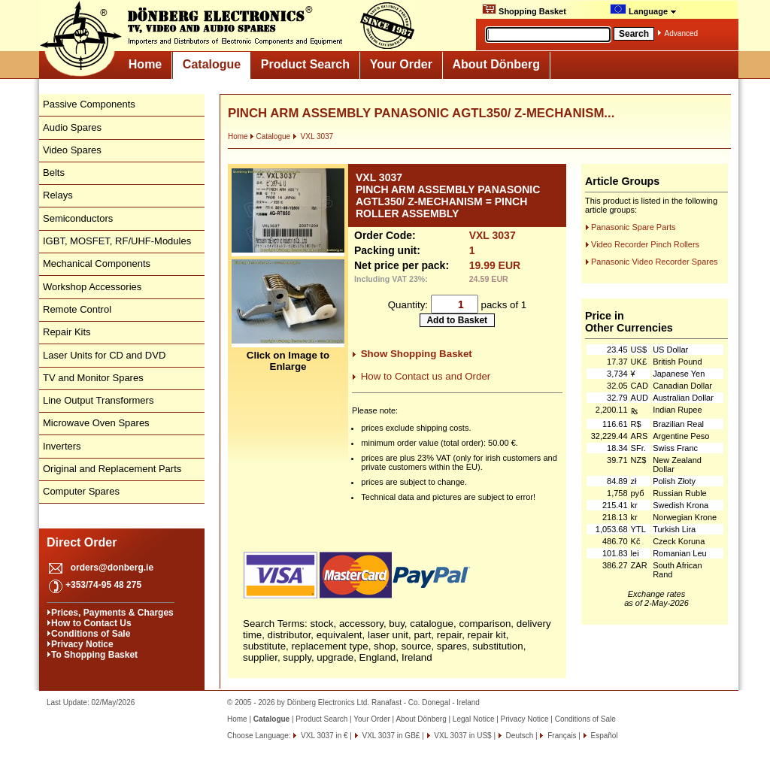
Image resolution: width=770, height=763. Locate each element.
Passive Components (89, 104)
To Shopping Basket (94, 654)
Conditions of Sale (90, 633)
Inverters (62, 446)
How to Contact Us (91, 623)
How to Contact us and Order (426, 376)
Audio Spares (72, 127)
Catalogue (212, 64)
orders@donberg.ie (112, 567)
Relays (58, 195)
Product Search (305, 64)
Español (603, 735)
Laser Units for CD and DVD (104, 355)
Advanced (681, 33)
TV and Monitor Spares (93, 377)
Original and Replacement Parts (112, 468)
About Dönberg (496, 64)
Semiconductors (78, 218)
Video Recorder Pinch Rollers (645, 244)
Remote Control (77, 309)
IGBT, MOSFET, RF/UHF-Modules (117, 241)
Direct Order (82, 542)
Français (560, 735)
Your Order (401, 64)
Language (643, 10)
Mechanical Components (96, 263)
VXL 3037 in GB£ (390, 735)
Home (145, 64)
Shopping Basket (524, 10)
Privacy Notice (82, 644)
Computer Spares (81, 491)
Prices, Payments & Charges (112, 612)
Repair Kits (67, 332)
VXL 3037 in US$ (462, 735)
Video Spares (72, 150)
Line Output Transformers (98, 400)
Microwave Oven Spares (96, 422)
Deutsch (518, 735)
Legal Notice (474, 719)
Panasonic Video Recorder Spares (654, 261)
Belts (54, 172)
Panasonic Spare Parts (633, 227)
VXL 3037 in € (323, 735)
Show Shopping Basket (416, 353)
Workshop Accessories (92, 286)
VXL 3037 (313, 136)
